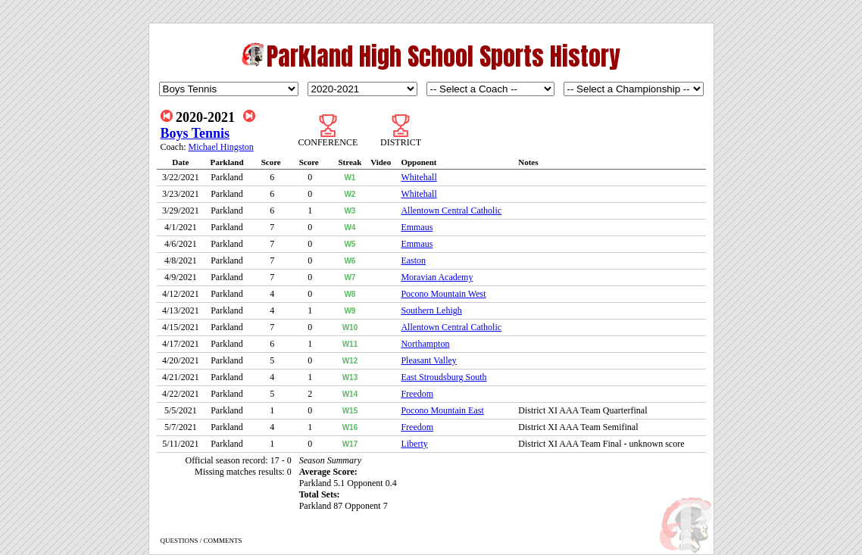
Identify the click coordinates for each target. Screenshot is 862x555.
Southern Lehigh (431, 310)
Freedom (417, 393)
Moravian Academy (437, 277)
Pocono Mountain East (442, 410)
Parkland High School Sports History (443, 56)
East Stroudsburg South (443, 377)
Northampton (425, 343)
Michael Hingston (221, 147)
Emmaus (417, 227)
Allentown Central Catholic (451, 210)
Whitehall (418, 177)
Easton (413, 260)
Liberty (414, 443)
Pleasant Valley (428, 360)
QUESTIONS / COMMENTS (201, 540)
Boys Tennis (195, 133)
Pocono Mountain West (443, 293)
